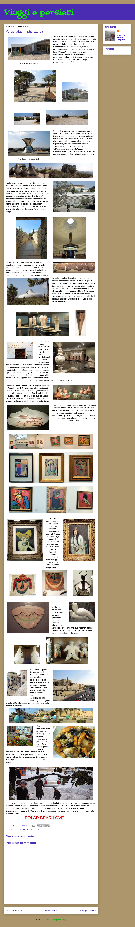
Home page (51, 910)
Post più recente (14, 910)
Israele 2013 (34, 829)
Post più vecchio (88, 910)
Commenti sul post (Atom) (55, 920)
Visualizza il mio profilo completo (122, 37)
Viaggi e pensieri (39, 13)
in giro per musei (21, 829)
